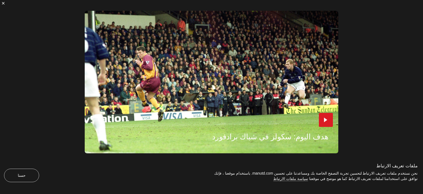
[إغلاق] (3, 3)
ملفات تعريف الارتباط (397, 166)
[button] (326, 120)
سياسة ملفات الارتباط (290, 178)
